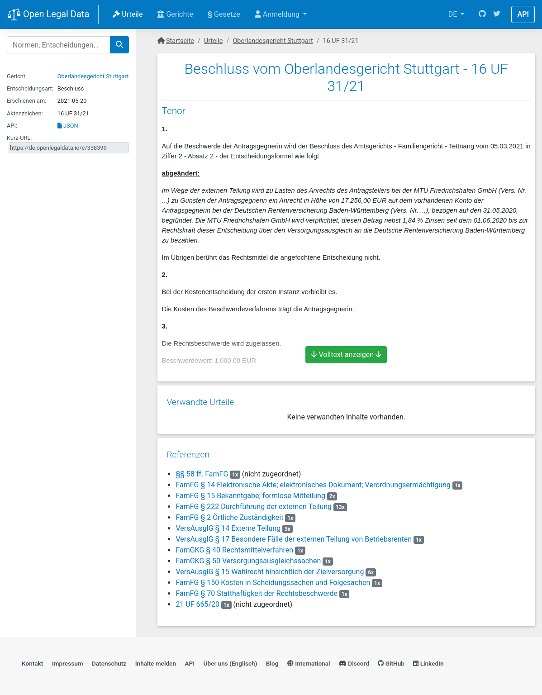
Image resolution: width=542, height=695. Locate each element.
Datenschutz (109, 661)
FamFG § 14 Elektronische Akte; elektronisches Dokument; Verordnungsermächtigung (313, 481)
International (308, 661)
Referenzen (187, 451)
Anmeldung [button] (278, 14)
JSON (67, 125)
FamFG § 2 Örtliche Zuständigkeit (229, 514)
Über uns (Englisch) (230, 661)
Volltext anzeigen (346, 354)
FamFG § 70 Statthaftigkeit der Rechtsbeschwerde (257, 590)
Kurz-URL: (19, 137)
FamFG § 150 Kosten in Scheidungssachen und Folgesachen (273, 579)
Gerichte (175, 14)
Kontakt (32, 661)
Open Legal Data (48, 15)
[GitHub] (482, 14)
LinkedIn (428, 661)
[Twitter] (497, 14)
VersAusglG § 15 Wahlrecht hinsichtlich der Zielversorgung (270, 568)
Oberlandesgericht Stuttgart (93, 76)
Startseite (180, 41)
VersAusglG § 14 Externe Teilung (228, 525)
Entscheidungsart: (30, 88)
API (523, 14)
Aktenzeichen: (25, 113)
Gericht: (17, 76)
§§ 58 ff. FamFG (202, 471)
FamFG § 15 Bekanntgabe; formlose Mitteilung (250, 492)
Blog (272, 661)
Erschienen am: (26, 100)
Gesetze (224, 14)
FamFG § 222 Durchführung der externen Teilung (254, 503)
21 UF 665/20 (197, 601)
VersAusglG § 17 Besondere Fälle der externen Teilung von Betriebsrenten (294, 536)
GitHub (391, 661)
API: (12, 125)
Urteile (128, 14)
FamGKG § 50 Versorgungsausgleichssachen (248, 557)
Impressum (67, 661)
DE (453, 14)
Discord (354, 661)
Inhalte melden (155, 661)
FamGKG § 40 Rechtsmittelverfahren (234, 547)
